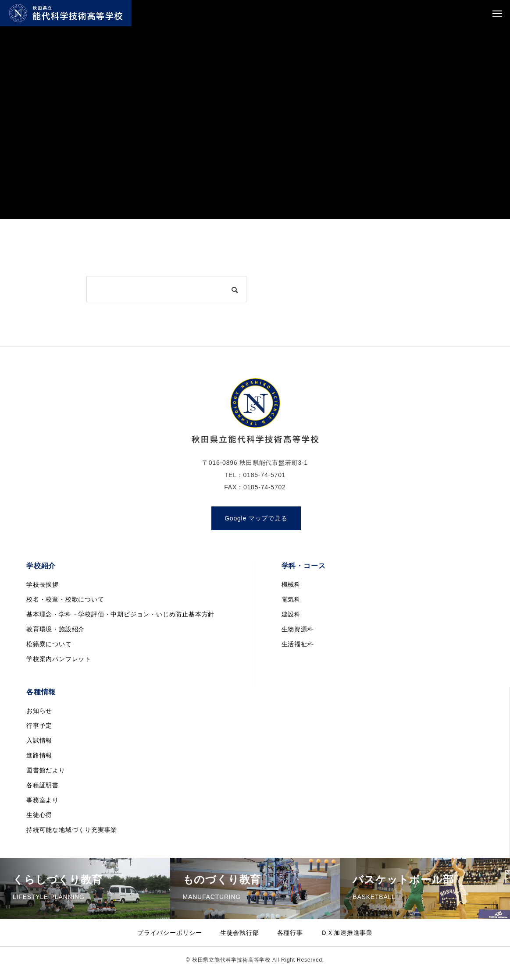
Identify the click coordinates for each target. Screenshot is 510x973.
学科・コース (304, 566)
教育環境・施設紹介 (55, 629)
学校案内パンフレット (58, 658)
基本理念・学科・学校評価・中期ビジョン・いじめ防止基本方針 (120, 614)
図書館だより (45, 770)
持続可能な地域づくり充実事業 (71, 829)
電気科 (291, 599)
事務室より (42, 799)
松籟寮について (49, 643)
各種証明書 (42, 785)
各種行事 (290, 932)
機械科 (291, 584)
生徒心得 (39, 814)
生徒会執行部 (239, 932)
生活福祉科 (298, 643)
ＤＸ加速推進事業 (347, 932)
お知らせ (39, 710)
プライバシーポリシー (169, 932)
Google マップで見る (256, 518)
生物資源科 (298, 629)
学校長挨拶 (42, 584)
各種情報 (41, 692)
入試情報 (39, 740)
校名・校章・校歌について (65, 599)
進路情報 (39, 755)
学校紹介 (41, 566)
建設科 (291, 614)
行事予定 (39, 725)
